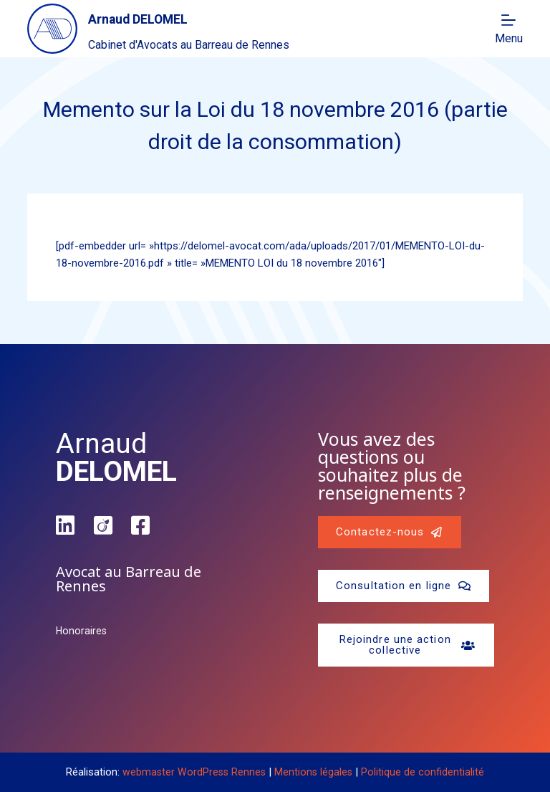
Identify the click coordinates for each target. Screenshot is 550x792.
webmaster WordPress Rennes (193, 771)
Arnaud (116, 457)
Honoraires (82, 630)
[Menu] (509, 28)
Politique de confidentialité (424, 771)
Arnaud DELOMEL (159, 17)
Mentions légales (314, 771)
